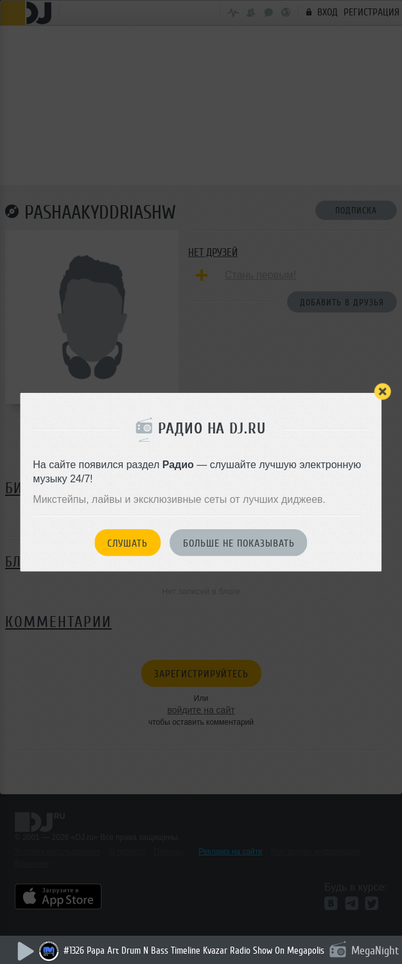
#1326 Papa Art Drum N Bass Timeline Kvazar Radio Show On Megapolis (194, 950)
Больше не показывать (239, 543)
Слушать (127, 543)
